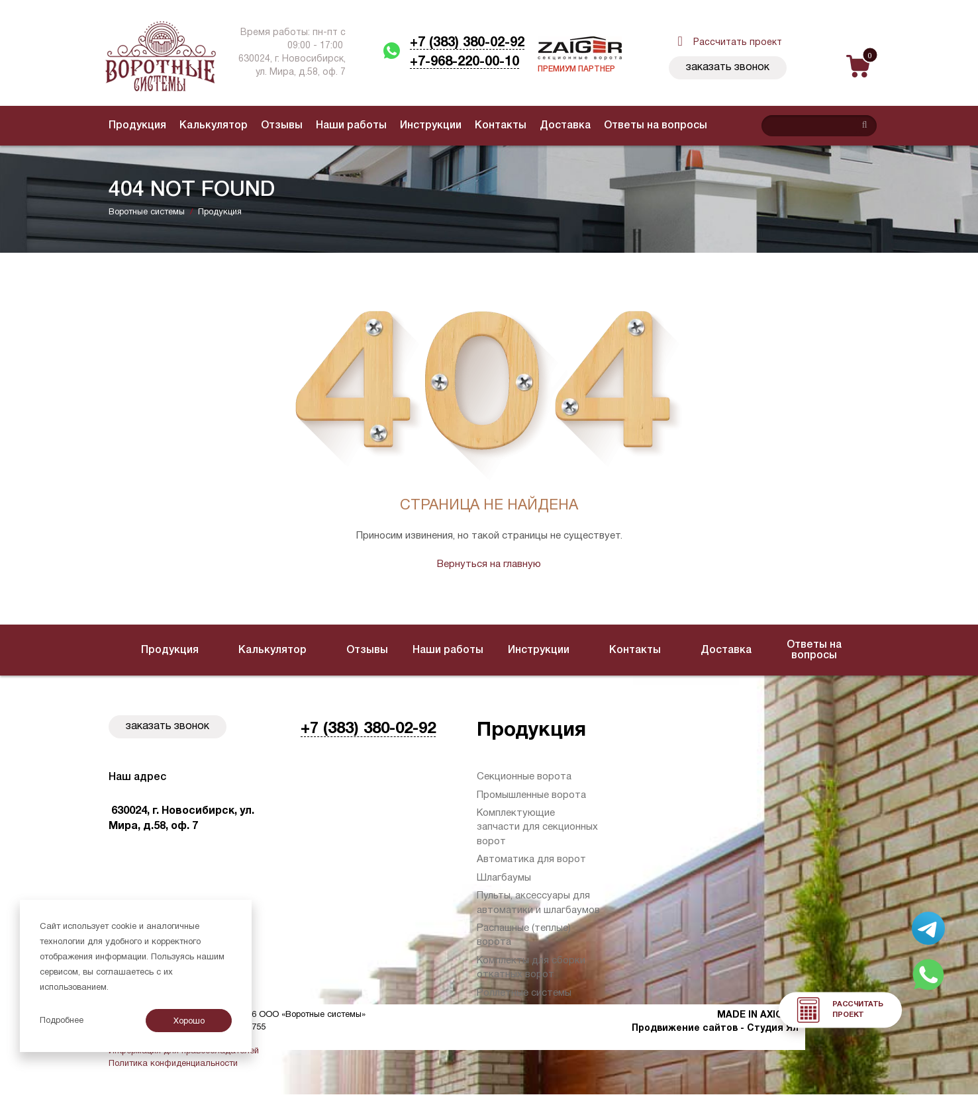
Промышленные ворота (531, 795)
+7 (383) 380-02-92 (467, 43)
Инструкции (431, 125)
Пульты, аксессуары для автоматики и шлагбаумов (538, 902)
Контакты (500, 125)
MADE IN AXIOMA (758, 1015)
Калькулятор (213, 125)
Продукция (137, 125)
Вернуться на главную (489, 564)
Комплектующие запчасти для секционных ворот (537, 827)
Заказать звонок (727, 67)
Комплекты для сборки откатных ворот (531, 967)
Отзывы (282, 125)
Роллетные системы (524, 993)
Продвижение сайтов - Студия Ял (715, 1028)
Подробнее (61, 1021)
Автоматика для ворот (531, 859)
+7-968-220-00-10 (464, 62)
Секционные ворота (524, 776)
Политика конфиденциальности (173, 1064)
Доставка (565, 125)
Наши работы (351, 125)
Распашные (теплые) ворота (524, 935)
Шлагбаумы (504, 878)
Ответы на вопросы (655, 125)
